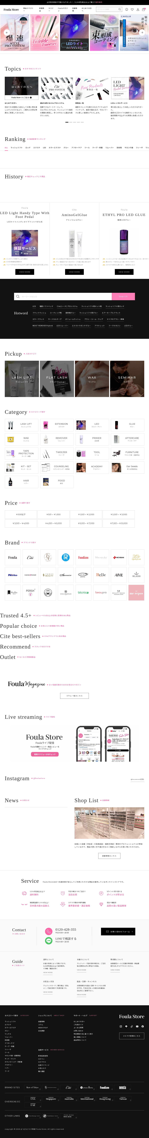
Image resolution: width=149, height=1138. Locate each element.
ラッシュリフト (10, 1021)
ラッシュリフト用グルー (88, 313)
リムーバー (9, 1037)
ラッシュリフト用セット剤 (91, 306)
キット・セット (10, 1059)
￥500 (21, 514)
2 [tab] (68, 48)
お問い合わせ (78, 1031)
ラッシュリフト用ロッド (115, 306)
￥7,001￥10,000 (119, 523)
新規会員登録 (43, 1056)
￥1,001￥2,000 (86, 514)
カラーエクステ (10, 1027)
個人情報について (80, 1037)
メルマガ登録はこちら (132, 1036)
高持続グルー (70, 313)
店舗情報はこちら (109, 856)
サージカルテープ (55, 319)
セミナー (51, 9)
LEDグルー (128, 325)
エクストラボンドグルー (81, 325)
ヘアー (7, 1068)
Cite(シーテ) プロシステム (67, 306)
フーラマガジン (115, 325)
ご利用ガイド (78, 1024)
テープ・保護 (9, 1046)
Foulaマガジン (63, 9)
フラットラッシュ (39, 313)
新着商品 (41, 9)
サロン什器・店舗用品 (13, 1055)
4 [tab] (72, 48)
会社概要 (41, 1031)
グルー (7, 1031)
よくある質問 (78, 1027)
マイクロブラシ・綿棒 (115, 319)
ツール (7, 1052)
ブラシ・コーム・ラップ (93, 319)
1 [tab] (67, 48)
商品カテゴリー (28, 9)
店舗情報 (74, 9)
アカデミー (9, 1065)
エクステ (8, 1024)
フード (7, 1071)
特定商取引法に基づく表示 (83, 1034)
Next (142, 32)
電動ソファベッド (46, 306)
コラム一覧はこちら (74, 696)
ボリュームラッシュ (73, 319)
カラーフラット (38, 319)
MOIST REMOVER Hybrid (43, 325)
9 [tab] (81, 48)
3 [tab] (70, 48)
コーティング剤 (56, 313)
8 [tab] (80, 48)
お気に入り (42, 1068)
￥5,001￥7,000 (86, 523)
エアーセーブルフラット (111, 313)
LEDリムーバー (62, 325)
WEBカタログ (43, 1027)
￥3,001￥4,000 (20, 523)
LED (34, 306)
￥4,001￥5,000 (53, 523)
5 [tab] (74, 48)
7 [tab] (78, 48)
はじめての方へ (87, 9)
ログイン (41, 1059)
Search (123, 296)
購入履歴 (41, 1071)
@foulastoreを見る (137, 779)
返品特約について (80, 1040)
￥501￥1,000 (53, 514)
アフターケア (9, 1043)
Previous (7, 32)
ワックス (8, 1034)
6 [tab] (76, 48)
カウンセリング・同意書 (13, 1062)
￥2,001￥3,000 (118, 514)
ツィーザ (8, 1049)
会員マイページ (43, 1065)
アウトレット (100, 325)
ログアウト (42, 1062)
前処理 (7, 1040)
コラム (40, 1024)
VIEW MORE (24, 272)
